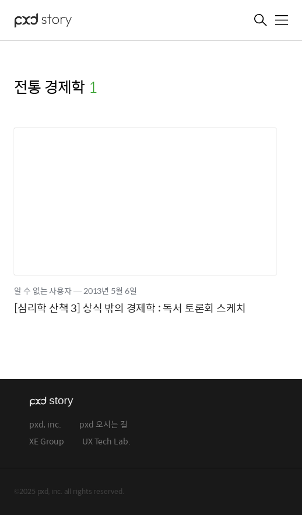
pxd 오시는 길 (103, 424)
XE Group (46, 441)
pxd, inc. (45, 424)
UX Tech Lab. (106, 441)
